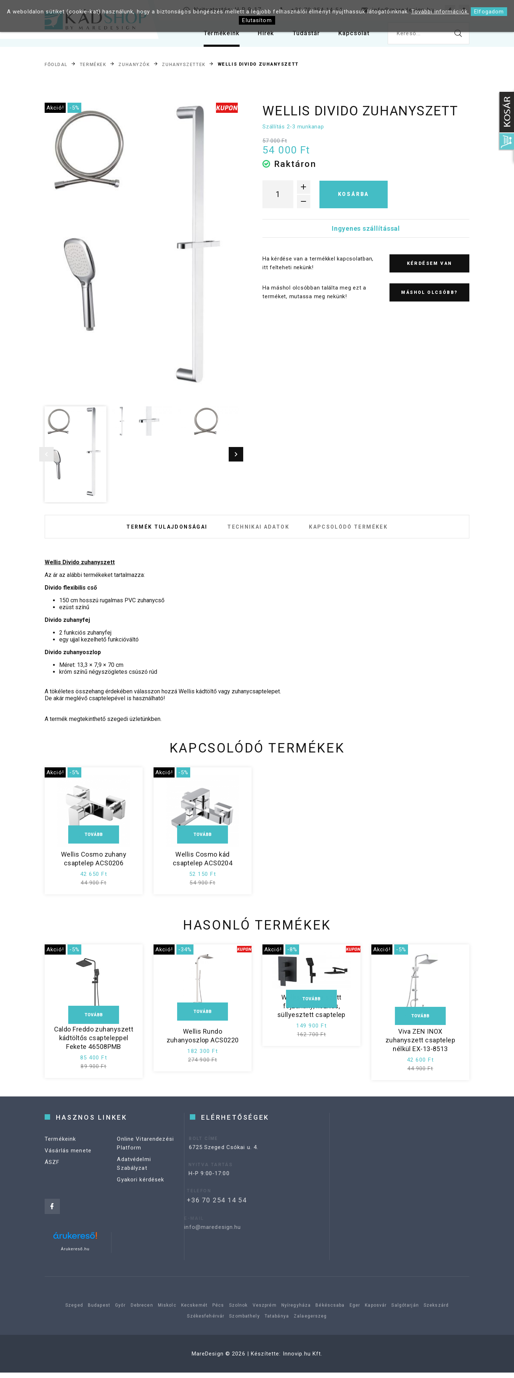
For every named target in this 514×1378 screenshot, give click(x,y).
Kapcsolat (352, 36)
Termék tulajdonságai (158, 529)
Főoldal (56, 64)
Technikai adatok (258, 529)
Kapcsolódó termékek (356, 529)
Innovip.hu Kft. (303, 1359)
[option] (141, 252)
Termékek (93, 64)
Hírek (259, 36)
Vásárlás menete (68, 1169)
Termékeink (212, 36)
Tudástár (301, 36)
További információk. (440, 11)
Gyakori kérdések (140, 1199)
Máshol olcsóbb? (429, 292)
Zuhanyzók (134, 64)
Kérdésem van (429, 263)
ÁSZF (52, 1181)
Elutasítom (257, 20)
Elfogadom (489, 11)
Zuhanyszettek (183, 64)
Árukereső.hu (75, 1254)
